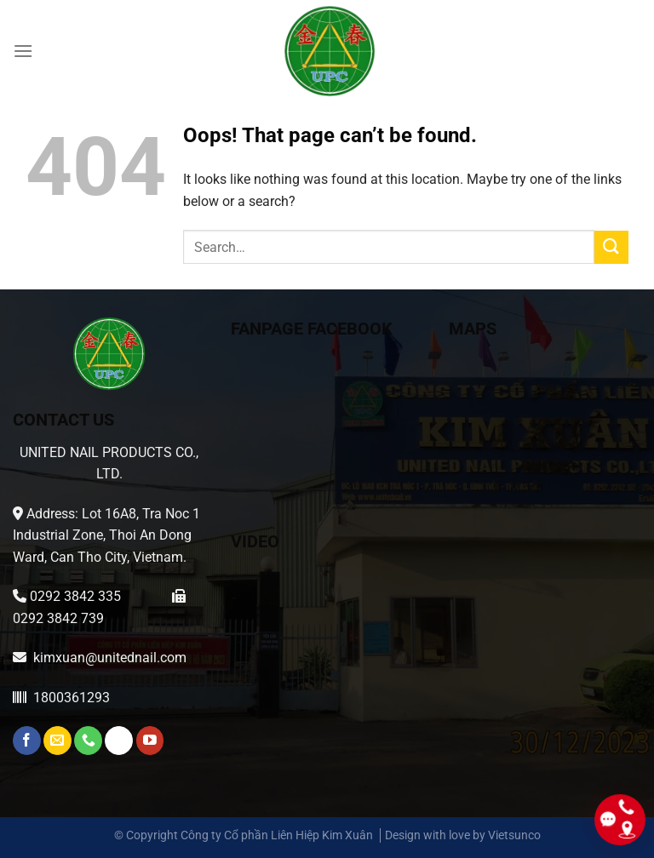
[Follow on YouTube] (150, 740)
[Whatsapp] (119, 740)
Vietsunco (514, 835)
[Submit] (611, 247)
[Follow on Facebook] (27, 740)
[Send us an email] (57, 740)
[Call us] (88, 740)
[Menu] (23, 51)
